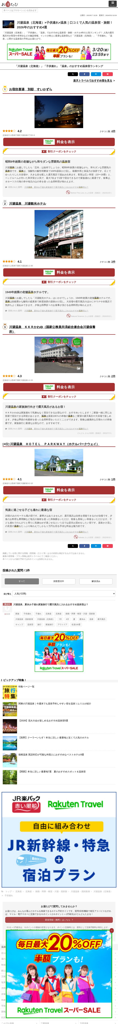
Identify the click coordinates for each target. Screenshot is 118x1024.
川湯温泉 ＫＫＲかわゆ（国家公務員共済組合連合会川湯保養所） (52, 329)
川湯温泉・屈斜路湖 (24, 619)
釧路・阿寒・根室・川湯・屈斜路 (80, 614)
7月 (60, 619)
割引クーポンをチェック (59, 151)
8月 (67, 619)
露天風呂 (101, 619)
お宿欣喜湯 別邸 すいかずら (30, 89)
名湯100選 (75, 625)
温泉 (91, 619)
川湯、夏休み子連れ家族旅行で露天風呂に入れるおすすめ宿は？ (56, 187)
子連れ (38, 614)
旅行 (39, 625)
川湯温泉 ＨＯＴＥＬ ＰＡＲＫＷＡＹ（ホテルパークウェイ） (54, 444)
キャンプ (19, 625)
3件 (113, 261)
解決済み (96, 581)
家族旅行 (49, 625)
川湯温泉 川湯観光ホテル (27, 203)
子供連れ (27, 614)
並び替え (7, 594)
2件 (113, 376)
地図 (38, 135)
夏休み (82, 619)
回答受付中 (58, 581)
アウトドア (62, 625)
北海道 (48, 614)
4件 (113, 131)
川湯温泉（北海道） (46, 619)
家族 (17, 614)
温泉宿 (30, 625)
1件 (113, 479)
